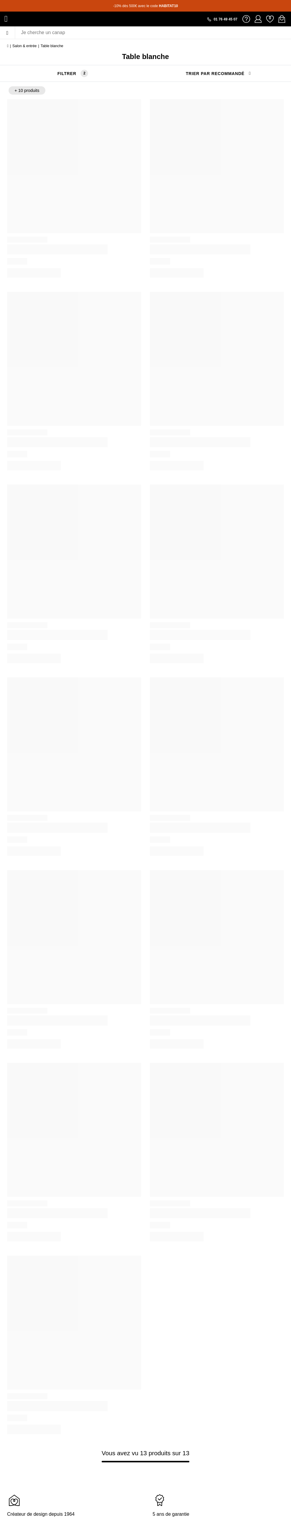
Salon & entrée (24, 46)
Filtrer (66, 73)
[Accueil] (8, 46)
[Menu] (7, 32)
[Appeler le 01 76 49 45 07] (222, 19)
